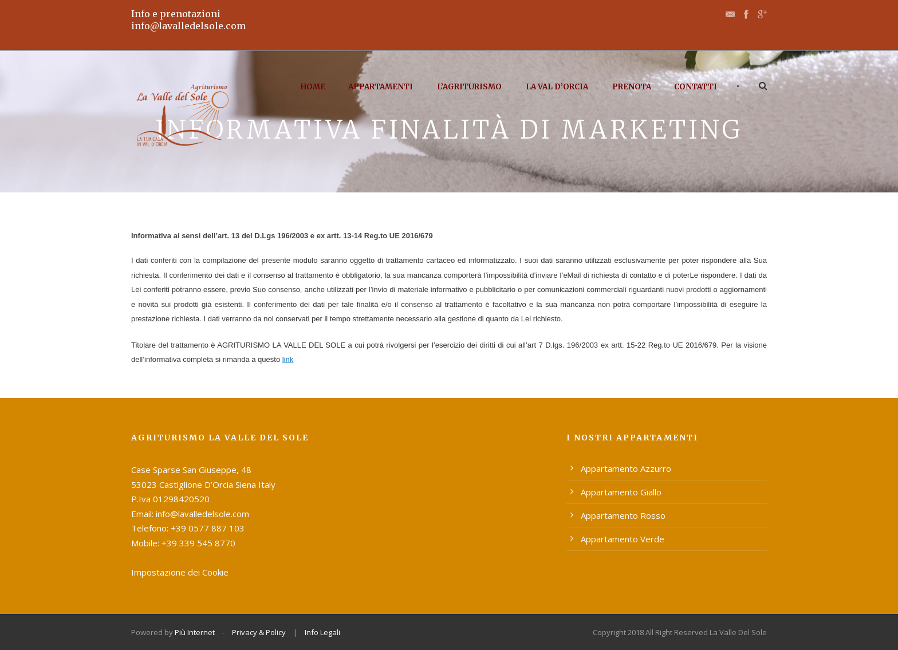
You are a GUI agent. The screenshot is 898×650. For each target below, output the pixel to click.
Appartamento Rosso (623, 515)
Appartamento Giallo (621, 492)
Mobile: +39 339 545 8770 (183, 543)
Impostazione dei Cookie (180, 572)
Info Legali (322, 632)
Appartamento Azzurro (626, 468)
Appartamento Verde (622, 539)
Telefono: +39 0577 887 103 (188, 528)
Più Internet (195, 632)
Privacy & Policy (259, 632)
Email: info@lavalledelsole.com (190, 513)
